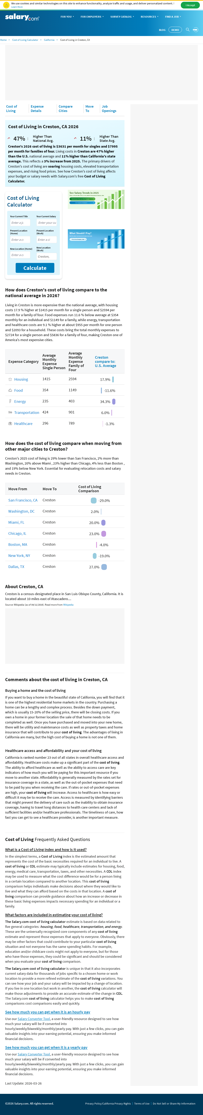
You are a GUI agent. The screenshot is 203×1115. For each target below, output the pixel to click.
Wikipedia (68, 604)
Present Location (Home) (18, 232)
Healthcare (23, 423)
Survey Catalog (122, 17)
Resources (150, 17)
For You (68, 17)
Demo (175, 30)
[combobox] (20, 222)
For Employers (92, 17)
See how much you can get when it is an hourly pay (47, 1011)
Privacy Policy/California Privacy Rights (108, 1103)
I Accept (190, 5)
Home (3, 40)
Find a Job (173, 17)
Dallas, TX (16, 566)
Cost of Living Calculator (25, 40)
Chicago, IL (17, 533)
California (49, 40)
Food (18, 390)
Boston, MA (17, 544)
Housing (21, 379)
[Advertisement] (101, 72)
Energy (20, 401)
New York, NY (19, 555)
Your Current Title (19, 216)
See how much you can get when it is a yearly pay (46, 1047)
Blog (162, 30)
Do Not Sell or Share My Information (174, 1103)
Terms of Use (141, 1103)
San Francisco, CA (22, 500)
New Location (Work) (43, 249)
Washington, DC (21, 511)
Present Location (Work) (45, 232)
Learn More (17, 6)
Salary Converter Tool (34, 1018)
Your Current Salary (46, 216)
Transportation (26, 412)
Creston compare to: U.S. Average (105, 361)
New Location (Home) (21, 248)
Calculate (35, 267)
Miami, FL (16, 522)
